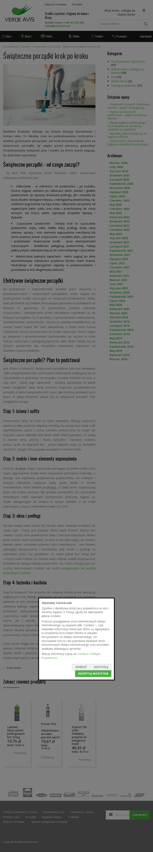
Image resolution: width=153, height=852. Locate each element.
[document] (76, 639)
